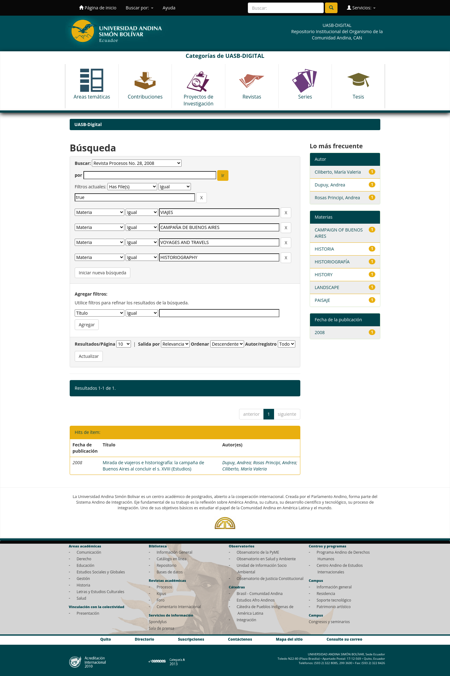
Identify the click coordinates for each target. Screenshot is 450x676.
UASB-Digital (88, 124)
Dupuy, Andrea (236, 462)
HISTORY (323, 274)
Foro (160, 599)
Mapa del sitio (289, 639)
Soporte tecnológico (334, 599)
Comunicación (89, 552)
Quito (105, 639)
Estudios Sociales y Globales (101, 571)
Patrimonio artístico (334, 606)
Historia (83, 584)
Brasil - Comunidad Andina (259, 593)
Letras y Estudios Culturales (100, 591)
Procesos (164, 586)
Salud (81, 598)
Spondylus (158, 621)
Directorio (144, 639)
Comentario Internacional (179, 606)
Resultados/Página (95, 344)
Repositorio (167, 565)
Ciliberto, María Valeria (244, 469)
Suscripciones (191, 639)
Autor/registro (261, 344)
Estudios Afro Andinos (256, 599)
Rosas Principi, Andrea (274, 462)
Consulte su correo (344, 639)
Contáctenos (240, 639)
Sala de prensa (161, 628)
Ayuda (169, 8)
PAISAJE (322, 300)
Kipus (161, 593)
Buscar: (83, 163)
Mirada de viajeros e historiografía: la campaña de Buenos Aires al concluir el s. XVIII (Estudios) (153, 466)
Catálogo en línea (171, 558)
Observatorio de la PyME (258, 552)
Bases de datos (169, 571)
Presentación (88, 613)
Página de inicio (97, 8)
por (78, 175)
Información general (334, 586)
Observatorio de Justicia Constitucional (270, 578)
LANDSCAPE (327, 287)
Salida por (149, 344)
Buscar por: (139, 8)
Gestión (83, 578)
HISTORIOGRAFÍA (332, 262)
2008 (320, 332)
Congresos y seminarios (329, 621)
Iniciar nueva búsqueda (102, 273)
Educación (85, 565)
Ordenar (200, 344)
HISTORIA (324, 249)
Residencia (326, 593)
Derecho (84, 558)
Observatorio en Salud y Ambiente (266, 558)
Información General (174, 552)
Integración (246, 619)
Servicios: (361, 8)
